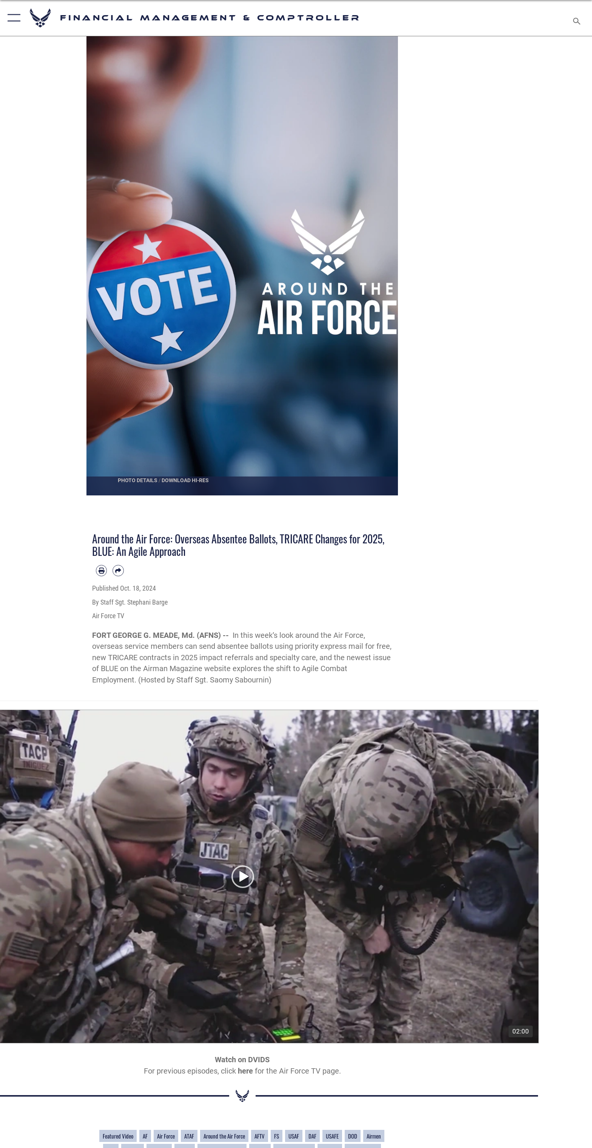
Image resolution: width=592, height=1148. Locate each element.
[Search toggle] (577, 18)
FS (276, 1137)
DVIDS (259, 1061)
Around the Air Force (224, 1137)
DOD (352, 1137)
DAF (312, 1137)
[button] (12, 18)
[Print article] (101, 570)
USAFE (332, 1137)
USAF (293, 1137)
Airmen (374, 1137)
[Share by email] (118, 570)
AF (145, 1137)
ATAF (189, 1137)
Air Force (166, 1137)
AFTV (259, 1137)
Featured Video (118, 1137)
